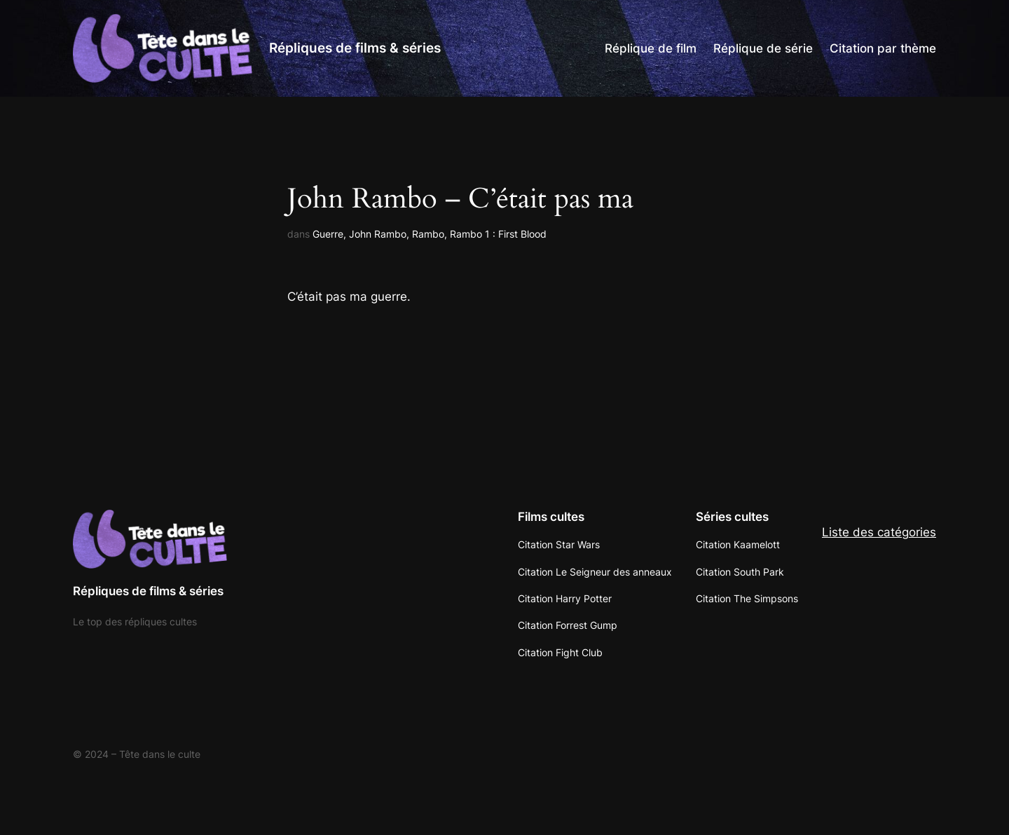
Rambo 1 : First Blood (498, 234)
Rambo (428, 234)
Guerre (328, 234)
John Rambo (377, 234)
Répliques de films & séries (355, 47)
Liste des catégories (879, 532)
